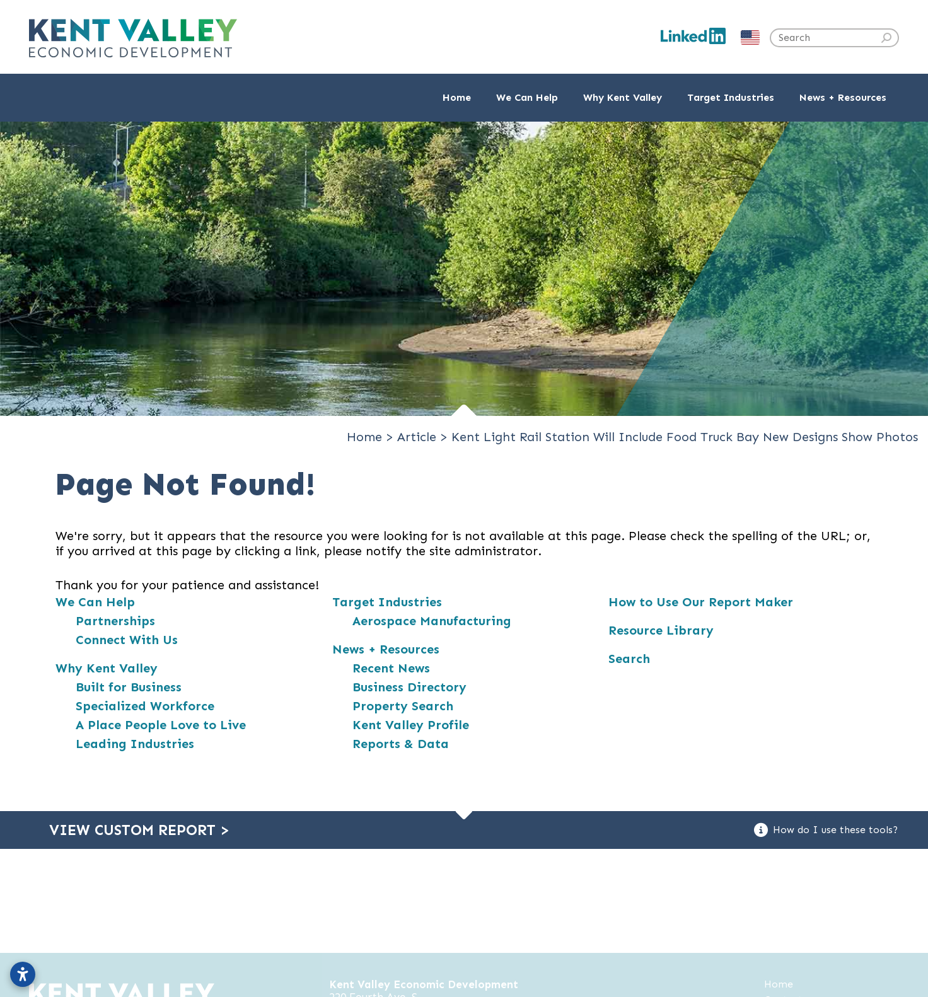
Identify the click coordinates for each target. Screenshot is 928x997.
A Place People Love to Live (161, 724)
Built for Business (129, 686)
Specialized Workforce (145, 705)
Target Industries (387, 601)
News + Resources (385, 649)
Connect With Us (127, 639)
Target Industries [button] (730, 97)
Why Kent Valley (106, 668)
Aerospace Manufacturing (431, 620)
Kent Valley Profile (410, 724)
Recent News (391, 668)
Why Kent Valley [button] (622, 97)
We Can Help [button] (527, 97)
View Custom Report (139, 830)
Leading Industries (135, 743)
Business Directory (409, 686)
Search (629, 658)
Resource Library (661, 630)
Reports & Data (400, 743)
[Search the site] (834, 37)
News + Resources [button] (842, 97)
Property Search (402, 705)
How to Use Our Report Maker (700, 601)
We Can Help (95, 601)
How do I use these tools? (826, 830)
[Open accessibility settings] (22, 974)
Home (457, 97)
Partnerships (115, 620)
